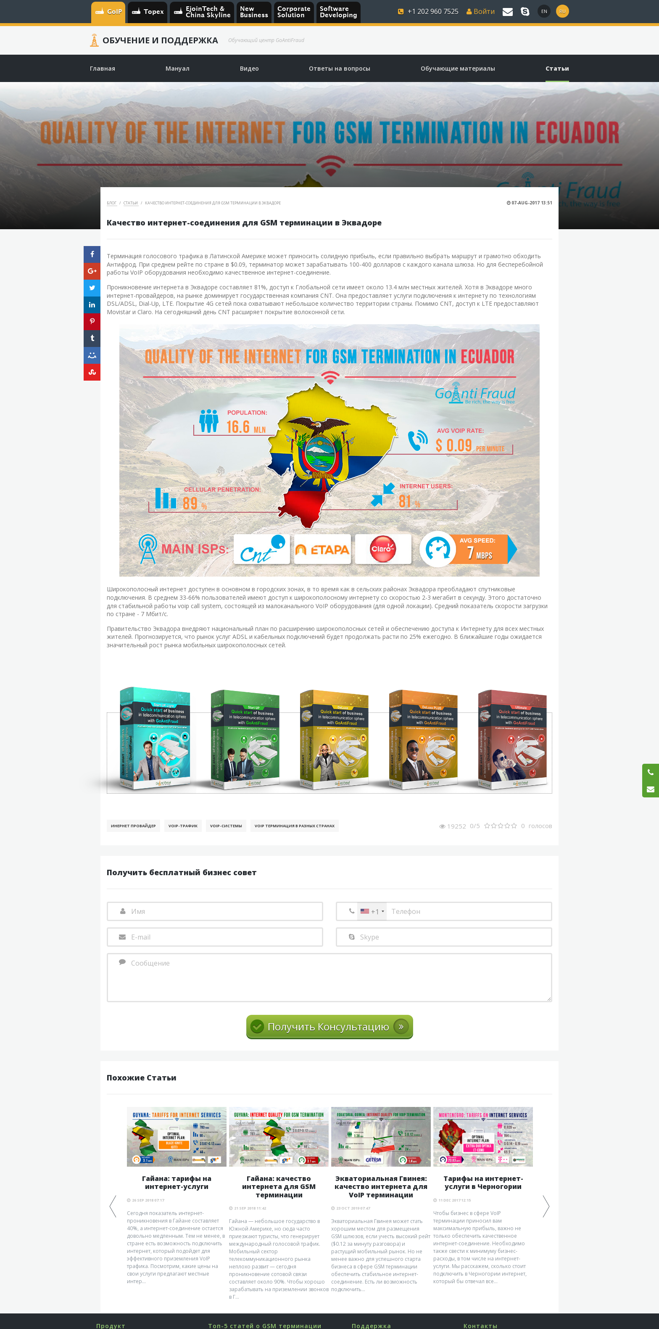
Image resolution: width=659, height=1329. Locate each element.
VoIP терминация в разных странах (295, 826)
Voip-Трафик (183, 826)
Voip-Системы (226, 826)
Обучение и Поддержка (160, 40)
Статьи (131, 203)
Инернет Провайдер (133, 826)
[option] (177, 1196)
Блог (112, 203)
